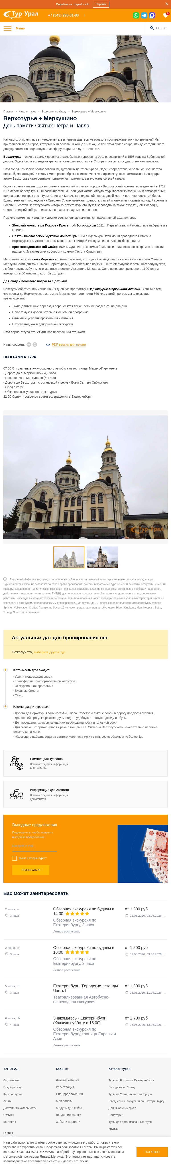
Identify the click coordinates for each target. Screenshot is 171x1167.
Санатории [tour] (116, 1101)
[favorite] (166, 15)
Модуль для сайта (69, 1089)
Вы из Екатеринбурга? (33, 831)
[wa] (136, 15)
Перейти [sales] (102, 4)
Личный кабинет (67, 1061)
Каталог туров (13, 1075)
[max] (152, 15)
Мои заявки (64, 1082)
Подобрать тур (14, 1068)
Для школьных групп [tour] (123, 1094)
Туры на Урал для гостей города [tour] (131, 1075)
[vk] (28, 344)
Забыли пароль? (68, 1103)
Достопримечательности (21, 1089)
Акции (7, 1082)
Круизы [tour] (113, 1115)
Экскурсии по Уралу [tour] (122, 1068)
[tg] (144, 15)
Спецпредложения (69, 1075)
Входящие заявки (68, 1096)
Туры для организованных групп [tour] (131, 1108)
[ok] (35, 344)
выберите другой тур (51, 625)
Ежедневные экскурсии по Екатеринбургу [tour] (127, 1085)
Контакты (10, 1103)
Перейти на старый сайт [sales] (72, 4)
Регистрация (65, 1068)
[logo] (22, 15)
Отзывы (9, 1096)
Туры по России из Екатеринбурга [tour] (132, 1061)
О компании (11, 1061)
